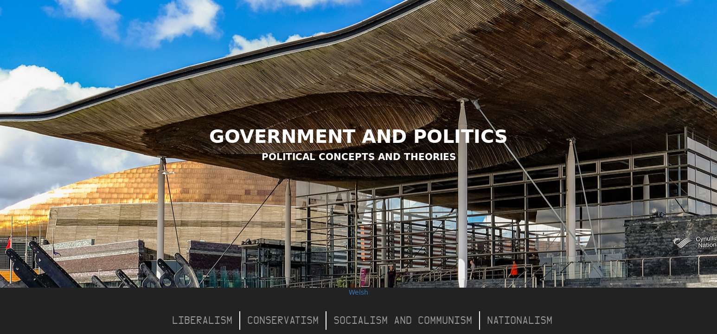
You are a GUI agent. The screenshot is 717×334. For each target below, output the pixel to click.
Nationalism (519, 320)
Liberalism (202, 320)
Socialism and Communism (402, 320)
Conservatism (283, 320)
